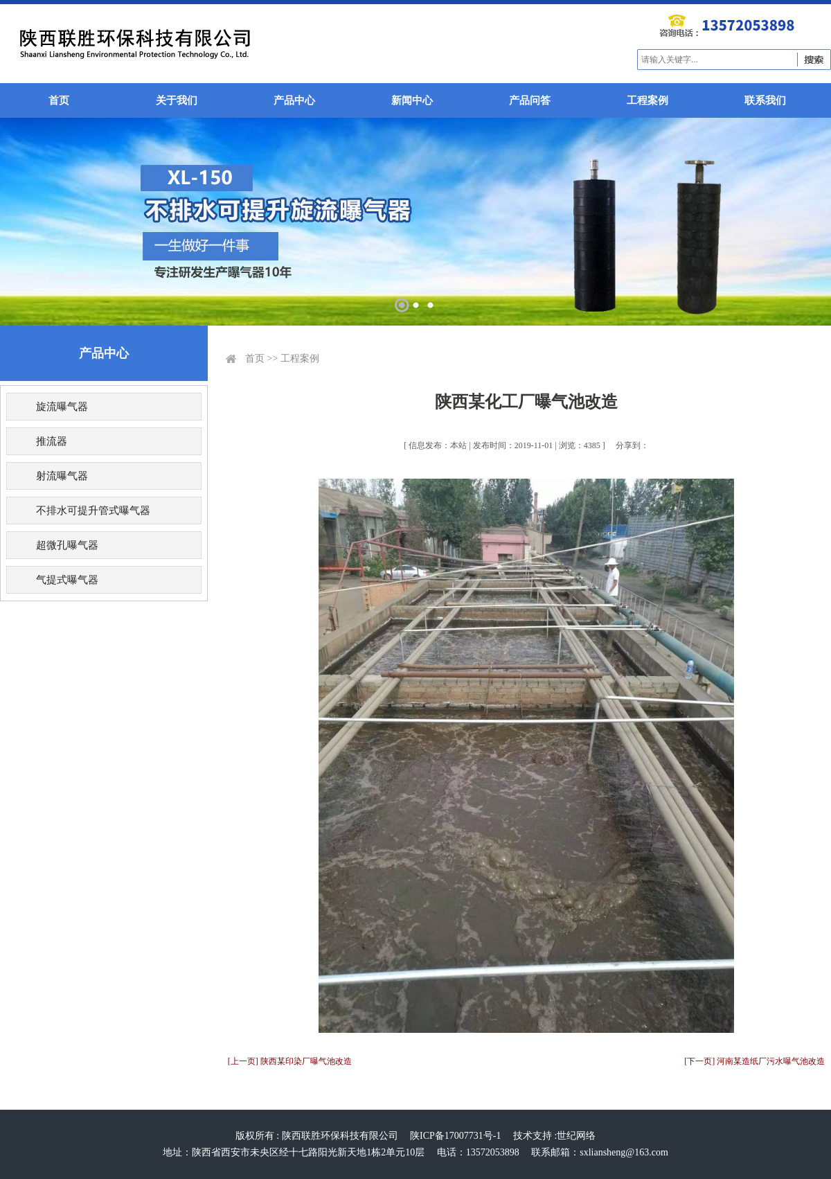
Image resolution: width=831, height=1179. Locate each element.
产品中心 (294, 100)
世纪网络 (576, 1136)
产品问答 (530, 100)
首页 (58, 100)
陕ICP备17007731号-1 (455, 1136)
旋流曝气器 (62, 406)
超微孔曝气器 (67, 545)
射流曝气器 (62, 475)
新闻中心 (412, 100)
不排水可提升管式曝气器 (93, 510)
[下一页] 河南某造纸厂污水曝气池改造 (754, 1061)
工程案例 (647, 100)
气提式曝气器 (67, 579)
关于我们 (176, 100)
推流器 (51, 441)
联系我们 (765, 100)
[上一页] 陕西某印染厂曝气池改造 (290, 1061)
